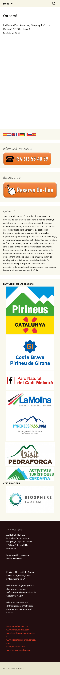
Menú (6, 3)
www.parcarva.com (15, 646)
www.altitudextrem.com (17, 626)
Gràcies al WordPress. (13, 668)
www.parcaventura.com (17, 629)
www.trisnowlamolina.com (18, 649)
